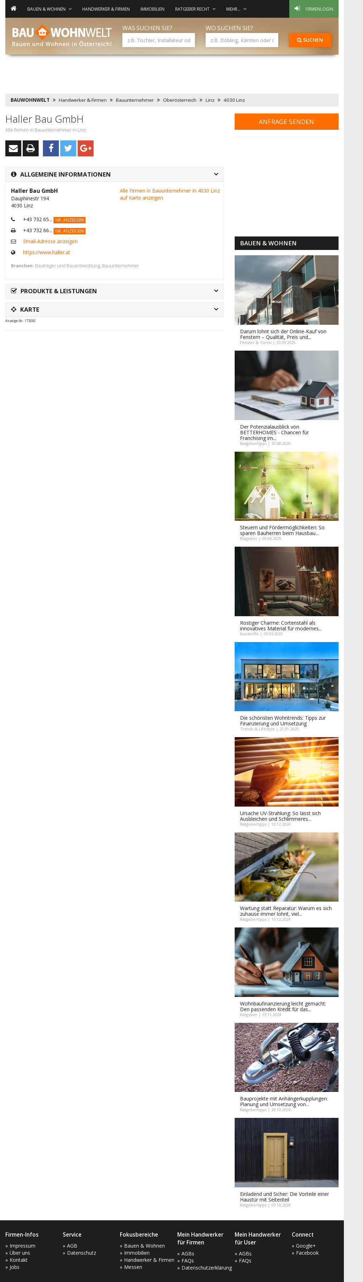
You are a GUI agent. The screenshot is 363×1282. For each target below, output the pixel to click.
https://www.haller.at (46, 252)
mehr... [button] (236, 9)
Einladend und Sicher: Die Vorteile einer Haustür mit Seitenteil (284, 1197)
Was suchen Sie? (147, 27)
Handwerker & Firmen (106, 9)
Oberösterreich (179, 100)
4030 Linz (234, 100)
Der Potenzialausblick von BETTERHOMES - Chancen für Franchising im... (274, 432)
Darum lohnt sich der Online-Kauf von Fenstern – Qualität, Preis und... (283, 334)
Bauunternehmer (135, 100)
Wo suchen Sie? (229, 27)
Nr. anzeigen (69, 220)
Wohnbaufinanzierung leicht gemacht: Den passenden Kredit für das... (283, 1006)
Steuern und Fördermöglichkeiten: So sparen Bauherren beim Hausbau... (282, 530)
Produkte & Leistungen (54, 291)
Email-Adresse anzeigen (50, 241)
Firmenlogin (314, 8)
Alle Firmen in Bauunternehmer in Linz (45, 130)
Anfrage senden (286, 121)
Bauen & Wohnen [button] (49, 9)
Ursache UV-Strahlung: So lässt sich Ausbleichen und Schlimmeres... (280, 816)
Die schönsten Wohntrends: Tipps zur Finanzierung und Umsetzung (283, 720)
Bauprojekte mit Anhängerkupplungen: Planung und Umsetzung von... (284, 1101)
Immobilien (152, 9)
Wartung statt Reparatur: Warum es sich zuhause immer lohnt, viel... (286, 911)
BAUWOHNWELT (30, 100)
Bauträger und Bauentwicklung (67, 266)
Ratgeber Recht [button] (195, 9)
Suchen (310, 40)
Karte (25, 309)
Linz (210, 100)
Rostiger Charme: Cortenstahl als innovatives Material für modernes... (281, 625)
